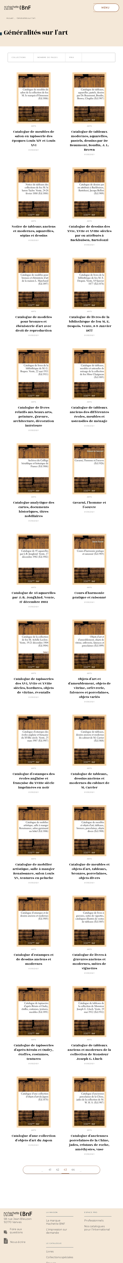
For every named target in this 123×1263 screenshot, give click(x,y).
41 (50, 1169)
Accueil (9, 18)
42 (57, 1169)
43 (65, 1169)
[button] (20, 57)
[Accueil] (17, 7)
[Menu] (106, 8)
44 (73, 1169)
